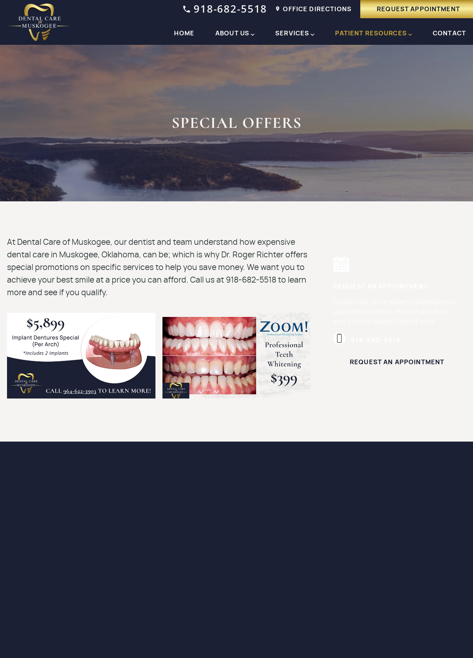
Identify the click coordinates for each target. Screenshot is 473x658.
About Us (232, 33)
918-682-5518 (225, 8)
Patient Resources (371, 33)
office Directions (314, 9)
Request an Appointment (397, 362)
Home (184, 33)
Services (292, 33)
